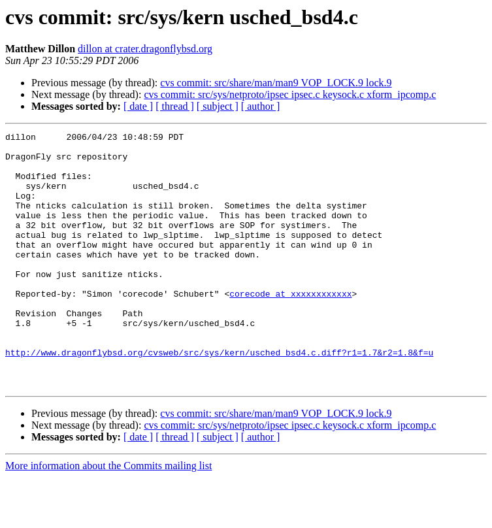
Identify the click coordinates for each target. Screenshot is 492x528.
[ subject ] (217, 106)
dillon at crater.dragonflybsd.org (145, 48)
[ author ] (260, 106)
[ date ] (138, 106)
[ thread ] (175, 106)
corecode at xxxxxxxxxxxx (290, 327)
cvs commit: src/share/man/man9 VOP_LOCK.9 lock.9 (275, 82)
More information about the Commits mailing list (108, 516)
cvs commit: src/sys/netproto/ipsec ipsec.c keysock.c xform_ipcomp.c (290, 94)
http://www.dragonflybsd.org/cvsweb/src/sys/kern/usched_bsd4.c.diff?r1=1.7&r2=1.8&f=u (219, 397)
